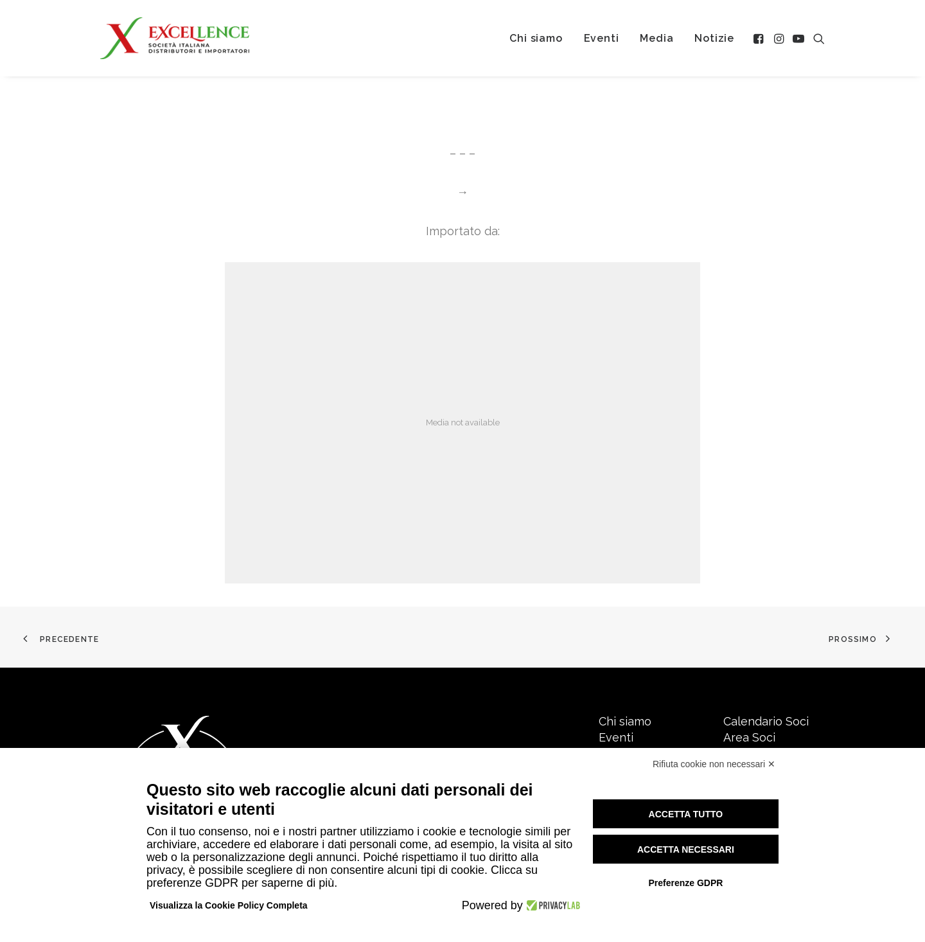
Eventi (601, 38)
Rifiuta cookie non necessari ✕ (714, 764)
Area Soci (749, 737)
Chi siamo (535, 38)
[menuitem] (535, 38)
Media (656, 38)
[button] (760, 38)
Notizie (714, 38)
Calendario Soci (766, 721)
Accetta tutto (686, 814)
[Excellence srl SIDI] (174, 38)
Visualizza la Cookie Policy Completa (229, 905)
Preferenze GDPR (685, 883)
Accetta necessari (685, 849)
